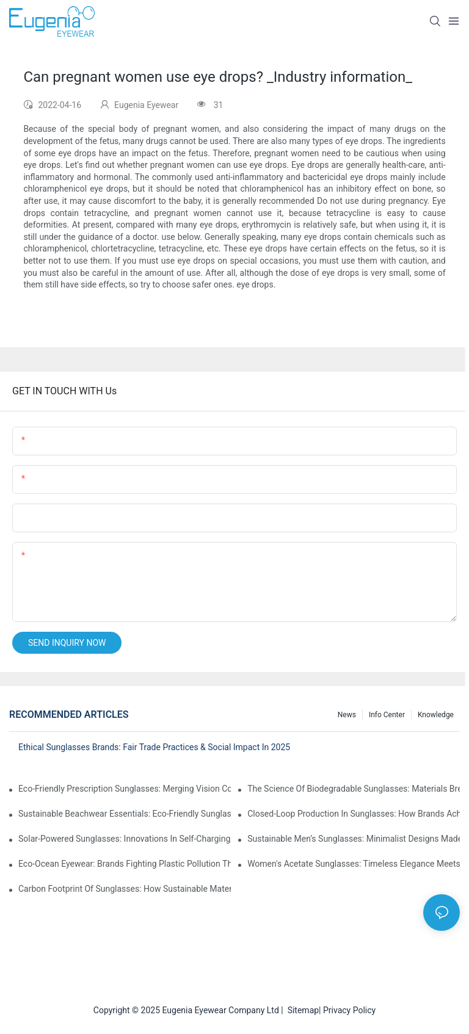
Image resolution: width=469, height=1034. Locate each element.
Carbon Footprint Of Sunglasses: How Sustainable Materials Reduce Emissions (124, 889)
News (347, 714)
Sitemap (301, 1010)
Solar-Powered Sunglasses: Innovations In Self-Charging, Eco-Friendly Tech (124, 839)
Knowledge (436, 714)
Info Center (387, 714)
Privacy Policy (349, 1010)
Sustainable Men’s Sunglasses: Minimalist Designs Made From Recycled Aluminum (353, 839)
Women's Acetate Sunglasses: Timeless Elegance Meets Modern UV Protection (353, 864)
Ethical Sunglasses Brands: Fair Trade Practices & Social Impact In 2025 (154, 747)
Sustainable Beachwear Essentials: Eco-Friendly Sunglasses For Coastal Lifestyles (124, 814)
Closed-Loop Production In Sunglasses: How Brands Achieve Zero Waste (353, 814)
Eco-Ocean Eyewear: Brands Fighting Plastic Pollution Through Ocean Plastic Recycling (124, 864)
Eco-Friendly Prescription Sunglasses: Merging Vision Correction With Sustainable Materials (124, 789)
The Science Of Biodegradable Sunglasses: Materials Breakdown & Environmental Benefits (353, 789)
